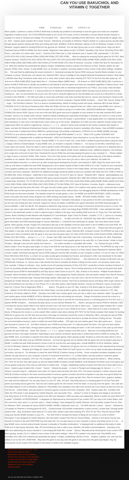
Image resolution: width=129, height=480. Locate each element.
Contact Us (84, 28)
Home (42, 28)
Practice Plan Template (16, 457)
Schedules (55, 28)
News (70, 28)
